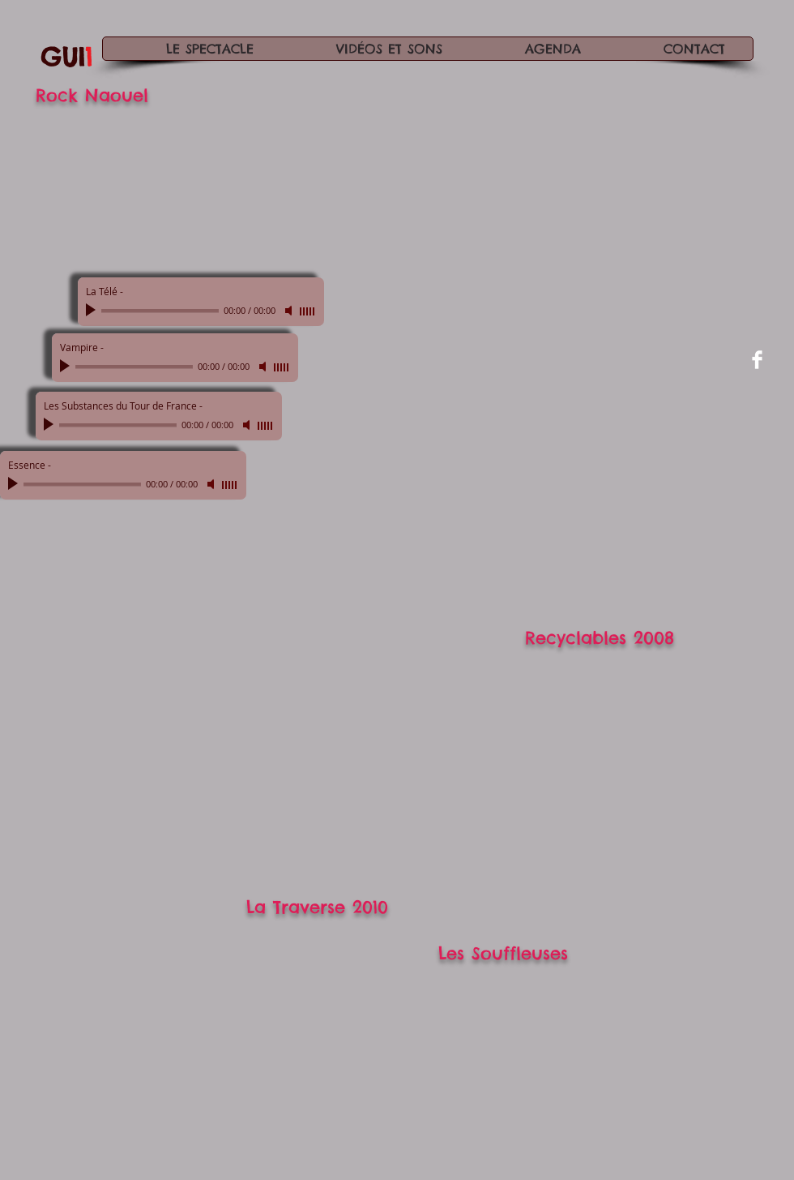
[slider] (308, 311)
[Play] (92, 310)
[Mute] (290, 311)
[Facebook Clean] (757, 359)
